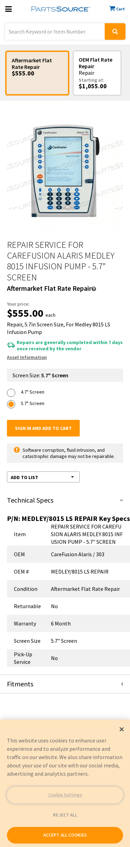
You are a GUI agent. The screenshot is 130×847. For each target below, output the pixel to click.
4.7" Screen (32, 392)
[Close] (121, 729)
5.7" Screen (32, 403)
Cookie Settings (65, 795)
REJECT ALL (65, 815)
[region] (65, 783)
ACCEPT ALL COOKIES (65, 835)
